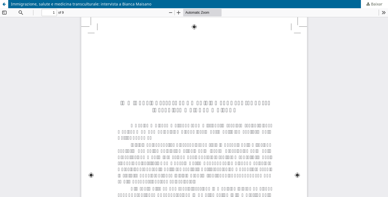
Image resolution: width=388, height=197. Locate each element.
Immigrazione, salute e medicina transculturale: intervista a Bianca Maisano (81, 4)
